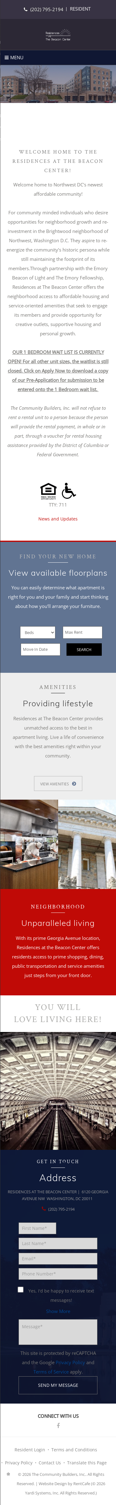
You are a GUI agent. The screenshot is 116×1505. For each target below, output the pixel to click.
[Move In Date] (40, 649)
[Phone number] (58, 1274)
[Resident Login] (80, 9)
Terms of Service (51, 1372)
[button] (58, 1311)
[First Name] (37, 1228)
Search (84, 649)
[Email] (58, 1259)
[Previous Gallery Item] (9, 84)
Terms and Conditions (74, 1450)
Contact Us (50, 1463)
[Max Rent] (82, 632)
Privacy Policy (70, 1362)
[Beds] (37, 632)
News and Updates (58, 519)
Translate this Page (87, 1463)
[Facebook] (58, 1426)
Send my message (58, 1385)
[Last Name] (58, 1243)
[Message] (58, 1332)
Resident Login (30, 1450)
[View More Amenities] (58, 783)
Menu (17, 57)
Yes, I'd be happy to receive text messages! (56, 1294)
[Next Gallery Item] (107, 84)
